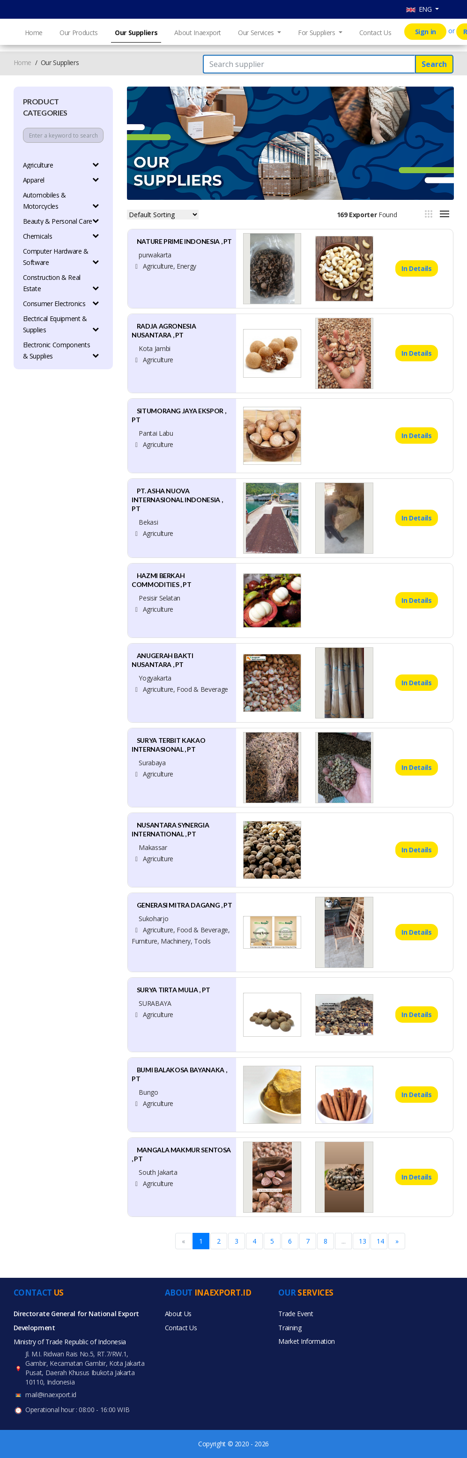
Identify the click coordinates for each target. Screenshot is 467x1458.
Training (289, 1327)
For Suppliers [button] (317, 32)
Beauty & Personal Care (61, 221)
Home (34, 32)
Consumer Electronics (61, 303)
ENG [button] (420, 9)
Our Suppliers (136, 32)
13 (362, 1241)
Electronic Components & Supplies (61, 350)
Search (434, 64)
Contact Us (375, 32)
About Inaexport (197, 32)
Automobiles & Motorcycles (61, 200)
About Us (178, 1313)
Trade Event (295, 1313)
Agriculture (61, 165)
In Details (416, 268)
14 (380, 1241)
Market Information (306, 1341)
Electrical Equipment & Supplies (61, 324)
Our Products (78, 32)
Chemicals (61, 236)
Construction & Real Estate (61, 283)
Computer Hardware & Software (61, 257)
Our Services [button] (256, 32)
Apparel (61, 180)
